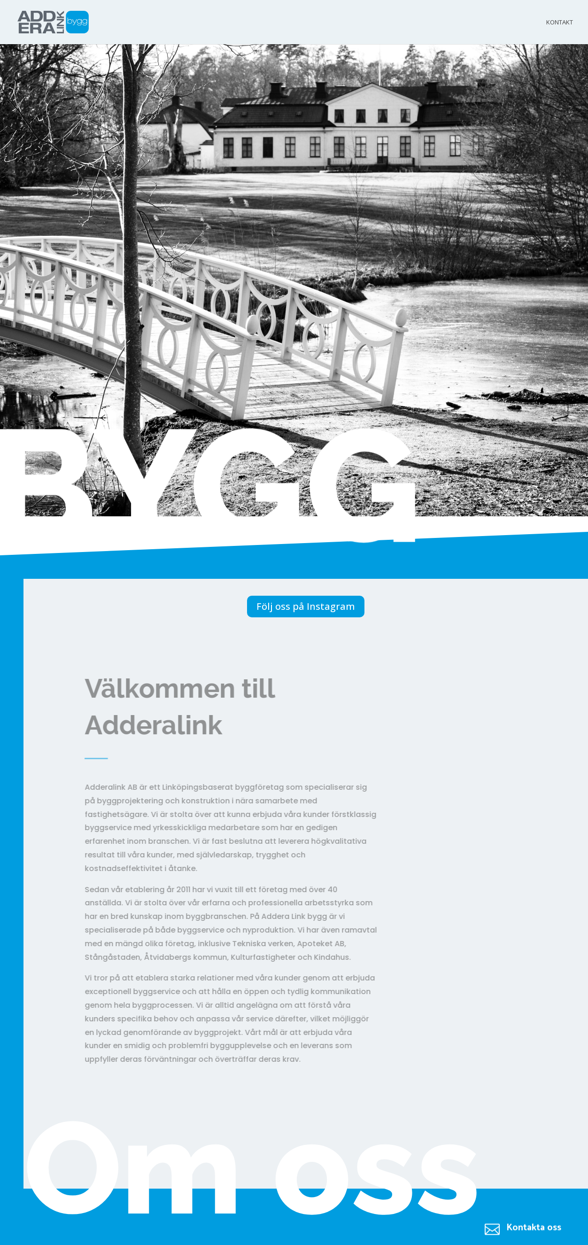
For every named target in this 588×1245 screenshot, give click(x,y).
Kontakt (559, 22)
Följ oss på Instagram (305, 606)
